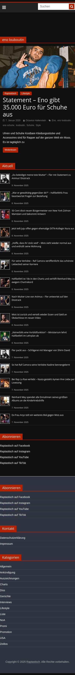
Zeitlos (4, 643)
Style (38, 125)
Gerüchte (5, 596)
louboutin (20, 125)
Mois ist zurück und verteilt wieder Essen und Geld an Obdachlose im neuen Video (39, 316)
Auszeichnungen (9, 578)
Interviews (6, 602)
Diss (2, 590)
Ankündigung (7, 572)
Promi (3, 626)
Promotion (6, 632)
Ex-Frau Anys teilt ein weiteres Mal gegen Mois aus (38, 415)
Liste (3, 614)
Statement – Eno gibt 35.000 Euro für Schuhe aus (35, 107)
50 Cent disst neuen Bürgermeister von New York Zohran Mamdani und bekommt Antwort (41, 212)
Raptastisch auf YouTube (14, 457)
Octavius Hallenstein (36, 120)
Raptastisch (10, 93)
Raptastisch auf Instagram (15, 451)
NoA (2, 620)
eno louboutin (64, 120)
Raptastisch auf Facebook (15, 445)
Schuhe (30, 125)
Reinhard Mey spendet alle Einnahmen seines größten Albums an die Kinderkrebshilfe (39, 399)
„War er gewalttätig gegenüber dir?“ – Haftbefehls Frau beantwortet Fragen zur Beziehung (40, 194)
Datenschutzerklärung (12, 537)
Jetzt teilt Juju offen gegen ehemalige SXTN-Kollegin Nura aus (43, 228)
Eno (54, 120)
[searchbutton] (71, 6)
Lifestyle (26, 93)
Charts (4, 584)
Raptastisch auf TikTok (13, 462)
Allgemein (5, 566)
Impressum (6, 543)
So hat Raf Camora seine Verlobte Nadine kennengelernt (41, 364)
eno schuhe (8, 125)
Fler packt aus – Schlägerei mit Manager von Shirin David (41, 350)
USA (2, 637)
